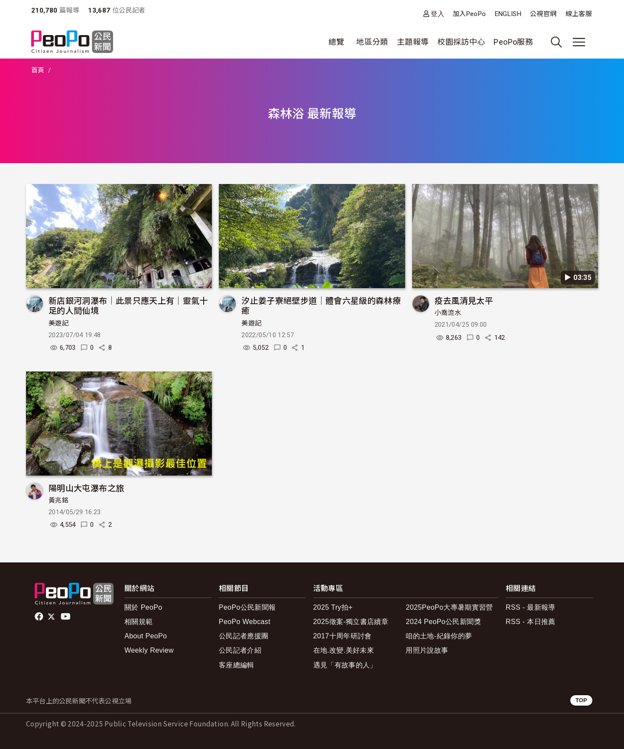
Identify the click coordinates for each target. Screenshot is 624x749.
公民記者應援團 (244, 636)
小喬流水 (448, 313)
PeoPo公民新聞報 (247, 607)
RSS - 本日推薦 (531, 621)
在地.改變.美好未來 (343, 650)
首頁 (38, 70)
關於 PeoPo (143, 607)
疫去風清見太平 (464, 300)
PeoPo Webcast (244, 621)
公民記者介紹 (240, 650)
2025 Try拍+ (333, 607)
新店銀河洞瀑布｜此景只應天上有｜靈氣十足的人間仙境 (128, 305)
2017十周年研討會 (342, 636)
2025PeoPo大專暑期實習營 (449, 607)
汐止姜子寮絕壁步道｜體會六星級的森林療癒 (321, 305)
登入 (437, 13)
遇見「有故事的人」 (345, 665)
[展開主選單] (579, 42)
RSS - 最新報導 (531, 607)
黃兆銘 (58, 500)
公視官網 (543, 14)
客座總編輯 (236, 665)
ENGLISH (508, 14)
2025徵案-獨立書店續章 (351, 621)
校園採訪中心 (461, 41)
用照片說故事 (427, 650)
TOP (581, 700)
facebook (40, 616)
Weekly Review (149, 650)
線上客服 (579, 14)
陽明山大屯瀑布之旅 (86, 487)
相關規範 (138, 621)
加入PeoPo (469, 14)
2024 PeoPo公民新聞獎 (443, 621)
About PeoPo (145, 636)
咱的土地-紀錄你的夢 (439, 636)
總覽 (336, 41)
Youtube (66, 616)
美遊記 (58, 323)
